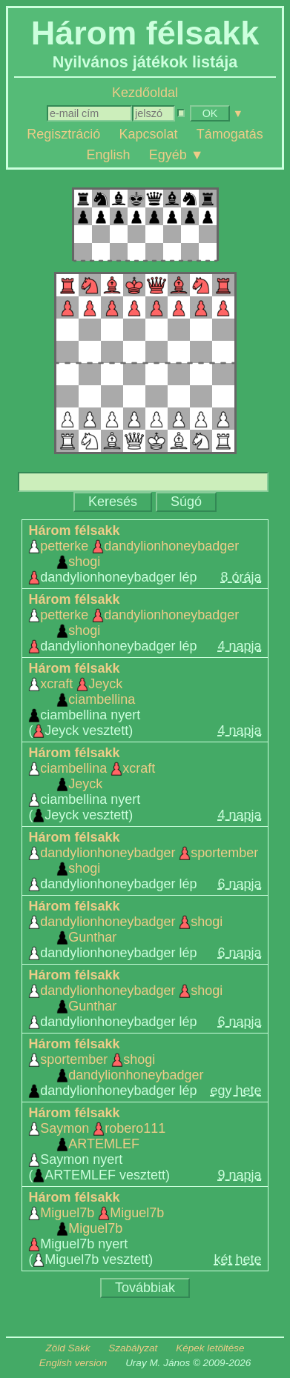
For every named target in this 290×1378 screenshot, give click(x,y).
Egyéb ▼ (176, 154)
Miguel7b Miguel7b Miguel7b (96, 1220)
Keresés (112, 501)
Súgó (186, 501)
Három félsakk (73, 530)
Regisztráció (63, 134)
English (108, 154)
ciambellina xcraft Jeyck (91, 776)
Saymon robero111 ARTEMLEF (96, 1136)
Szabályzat (132, 1348)
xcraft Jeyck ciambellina (81, 691)
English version (73, 1362)
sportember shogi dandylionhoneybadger (115, 1067)
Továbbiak (145, 1287)
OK (210, 113)
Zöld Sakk (68, 1348)
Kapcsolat (148, 134)
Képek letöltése (210, 1348)
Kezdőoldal (145, 92)
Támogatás (230, 134)
